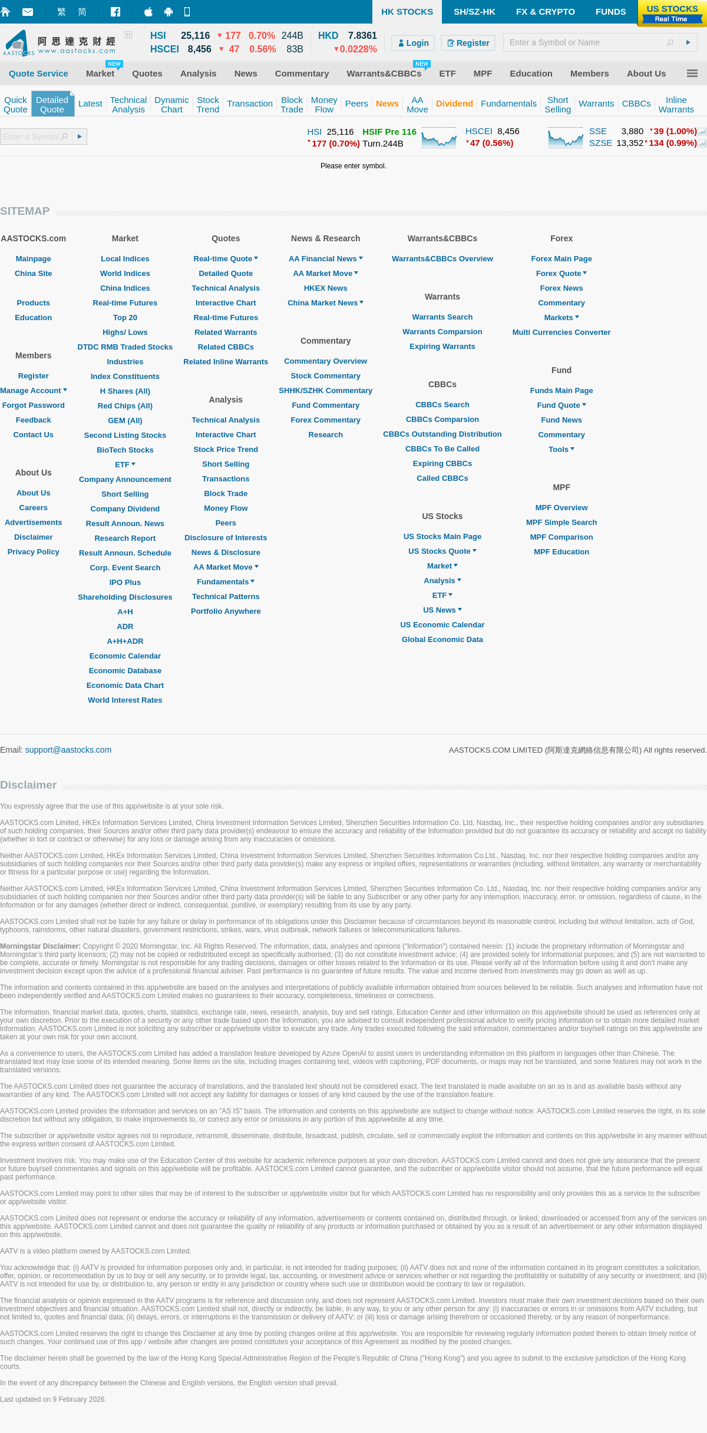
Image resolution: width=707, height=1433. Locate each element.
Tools (561, 449)
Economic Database (125, 670)
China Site (33, 273)
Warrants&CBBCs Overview (442, 258)
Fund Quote (561, 405)
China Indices (125, 288)
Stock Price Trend (225, 449)
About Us (33, 492)
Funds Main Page (561, 390)
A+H (125, 611)
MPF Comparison (561, 537)
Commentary (561, 302)
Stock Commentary (326, 375)
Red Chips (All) (125, 405)
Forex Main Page (561, 258)
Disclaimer (33, 537)
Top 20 (125, 317)
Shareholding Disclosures (125, 597)
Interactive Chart (226, 302)
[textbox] (600, 42)
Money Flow (225, 508)
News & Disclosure (225, 552)
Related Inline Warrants (225, 361)
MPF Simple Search (561, 522)
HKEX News (326, 288)
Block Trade (225, 493)
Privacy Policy (34, 551)
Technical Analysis (226, 288)
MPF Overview (562, 507)
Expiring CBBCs (442, 463)
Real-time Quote (226, 258)
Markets (561, 317)
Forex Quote (561, 273)
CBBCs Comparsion (442, 419)
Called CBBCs (442, 478)
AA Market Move (226, 567)
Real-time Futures (125, 302)
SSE (598, 131)
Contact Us (33, 434)
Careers (33, 507)
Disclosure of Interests (225, 537)
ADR (125, 626)
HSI (314, 132)
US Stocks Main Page (442, 536)
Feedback (33, 419)
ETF (125, 464)
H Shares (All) (125, 391)
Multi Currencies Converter (562, 332)
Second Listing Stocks (125, 435)
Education (33, 317)
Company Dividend (125, 508)
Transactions (225, 478)
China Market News (326, 302)
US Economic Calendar (442, 624)
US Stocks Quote (442, 551)
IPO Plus (125, 582)
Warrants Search (442, 316)
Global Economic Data (442, 639)
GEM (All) (125, 420)
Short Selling (124, 494)
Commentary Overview (325, 361)
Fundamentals (226, 581)
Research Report (125, 538)
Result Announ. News (125, 523)
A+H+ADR (125, 641)
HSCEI (479, 131)
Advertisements (33, 522)
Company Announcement (125, 479)
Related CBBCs (226, 347)
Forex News (561, 288)
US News (442, 610)
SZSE (600, 143)
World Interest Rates (125, 700)
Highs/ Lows (125, 332)
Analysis (442, 580)
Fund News (561, 419)
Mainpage (33, 258)
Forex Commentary (326, 419)
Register (33, 375)
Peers (226, 522)
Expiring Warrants (442, 346)
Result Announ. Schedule (125, 552)
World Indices (125, 273)
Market (442, 565)
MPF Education (561, 551)
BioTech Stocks (125, 449)
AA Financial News (326, 258)
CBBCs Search (442, 404)
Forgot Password (33, 405)
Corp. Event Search (125, 567)
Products (33, 302)
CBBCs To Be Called (442, 448)
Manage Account (33, 390)
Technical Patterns (226, 596)
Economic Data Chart (125, 685)
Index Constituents (125, 376)
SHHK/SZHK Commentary (325, 390)
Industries (125, 361)
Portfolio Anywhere (226, 611)
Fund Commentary (325, 405)
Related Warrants (225, 332)
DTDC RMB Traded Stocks (125, 347)
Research (326, 434)
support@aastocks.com (68, 749)
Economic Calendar (125, 655)
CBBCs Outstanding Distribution (442, 434)
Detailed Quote (226, 273)
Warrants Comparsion (442, 331)
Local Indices (125, 258)
